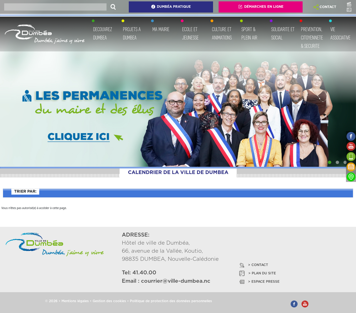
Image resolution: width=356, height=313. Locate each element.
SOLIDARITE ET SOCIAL (283, 33)
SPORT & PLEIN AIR (249, 33)
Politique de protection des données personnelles (171, 301)
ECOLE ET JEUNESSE (190, 33)
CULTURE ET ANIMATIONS (222, 33)
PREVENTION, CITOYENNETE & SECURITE (312, 37)
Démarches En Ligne (260, 6)
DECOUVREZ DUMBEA (102, 33)
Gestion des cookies (109, 301)
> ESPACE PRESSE (259, 281)
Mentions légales (75, 301)
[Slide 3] (345, 162)
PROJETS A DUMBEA (132, 33)
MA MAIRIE (160, 29)
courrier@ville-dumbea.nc (175, 281)
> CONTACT (253, 265)
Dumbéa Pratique (171, 6)
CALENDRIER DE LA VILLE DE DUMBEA (178, 172)
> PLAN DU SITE (257, 273)
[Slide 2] (337, 162)
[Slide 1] (329, 162)
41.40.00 (144, 272)
